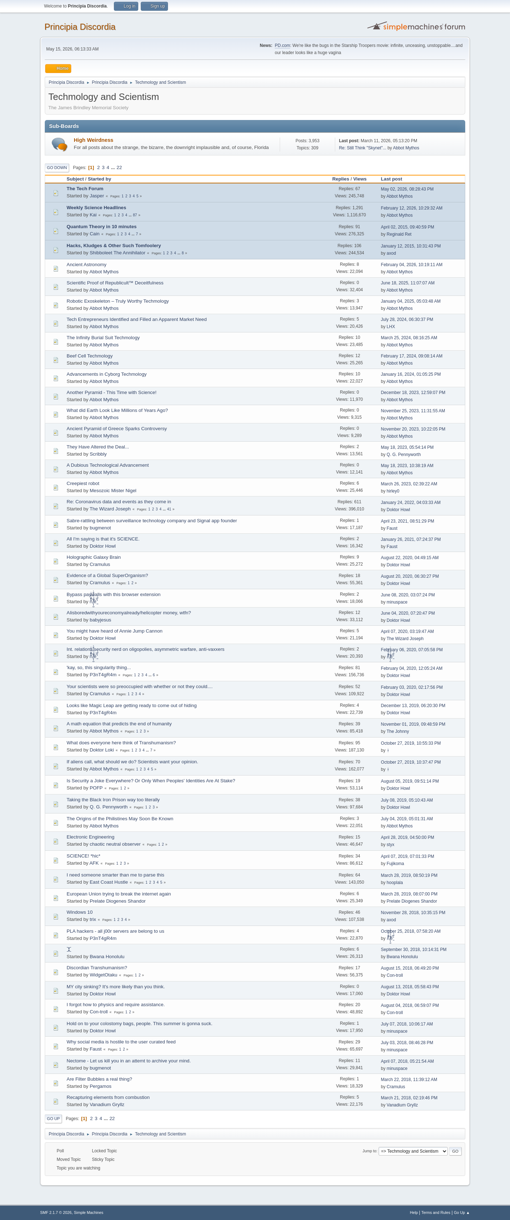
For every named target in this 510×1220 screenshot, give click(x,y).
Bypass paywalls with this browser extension (113, 594)
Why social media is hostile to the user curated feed (121, 1041)
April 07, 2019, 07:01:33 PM (407, 856)
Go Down (57, 167)
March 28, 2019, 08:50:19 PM (409, 875)
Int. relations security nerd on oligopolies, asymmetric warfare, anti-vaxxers (146, 649)
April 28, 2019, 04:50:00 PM (407, 837)
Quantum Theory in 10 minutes (102, 226)
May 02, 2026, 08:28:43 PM (407, 189)
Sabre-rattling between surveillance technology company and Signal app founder (152, 520)
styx (390, 844)
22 (119, 167)
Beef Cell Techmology (90, 356)
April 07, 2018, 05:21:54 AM (407, 1061)
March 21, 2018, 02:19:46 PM (409, 1097)
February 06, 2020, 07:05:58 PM (412, 649)
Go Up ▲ (462, 1212)
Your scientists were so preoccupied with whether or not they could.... (140, 686)
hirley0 (393, 491)
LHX (391, 326)
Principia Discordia (80, 27)
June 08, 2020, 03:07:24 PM (408, 594)
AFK (94, 863)
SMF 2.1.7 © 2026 (56, 1212)
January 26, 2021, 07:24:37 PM (411, 539)
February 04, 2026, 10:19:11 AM (412, 264)
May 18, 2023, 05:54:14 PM (407, 447)
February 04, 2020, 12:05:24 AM (412, 668)
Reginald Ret (399, 234)
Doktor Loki (102, 750)
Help (414, 1212)
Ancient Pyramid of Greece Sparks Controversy (117, 428)
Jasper (97, 195)
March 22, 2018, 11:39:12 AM (409, 1079)
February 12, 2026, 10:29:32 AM (412, 208)
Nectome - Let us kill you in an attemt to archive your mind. (129, 1060)
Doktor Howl (398, 509)
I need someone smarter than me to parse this (115, 875)
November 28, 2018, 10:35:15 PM (413, 912)
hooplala (395, 882)
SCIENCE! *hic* (83, 856)
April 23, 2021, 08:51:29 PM (407, 521)
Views (360, 179)
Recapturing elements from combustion (108, 1097)
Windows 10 (80, 912)
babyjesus (100, 620)
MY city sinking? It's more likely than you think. (116, 986)
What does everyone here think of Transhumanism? (121, 742)
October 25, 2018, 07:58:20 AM (411, 931)
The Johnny (397, 731)
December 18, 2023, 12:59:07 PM (413, 392)
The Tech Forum (85, 188)
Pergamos (100, 1086)
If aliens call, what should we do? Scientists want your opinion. (132, 761)
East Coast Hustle (109, 882)
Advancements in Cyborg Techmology (107, 374)
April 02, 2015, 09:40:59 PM (407, 227)
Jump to (369, 1151)
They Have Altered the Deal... (98, 447)
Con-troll (395, 975)
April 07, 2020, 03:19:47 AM (407, 631)
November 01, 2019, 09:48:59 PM (413, 724)
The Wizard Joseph (110, 508)
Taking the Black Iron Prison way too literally (113, 799)
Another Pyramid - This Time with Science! (112, 392)
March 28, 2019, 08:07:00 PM (409, 894)
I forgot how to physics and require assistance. (116, 1004)
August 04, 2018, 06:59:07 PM (410, 1005)
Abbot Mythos (406, 147)
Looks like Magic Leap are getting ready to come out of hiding (132, 705)
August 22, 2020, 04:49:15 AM (410, 557)
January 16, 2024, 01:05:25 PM (411, 374)
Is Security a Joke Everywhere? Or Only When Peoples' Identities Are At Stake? (151, 780)
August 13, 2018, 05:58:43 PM (410, 986)
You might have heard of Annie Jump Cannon (115, 631)
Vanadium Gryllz (107, 1104)
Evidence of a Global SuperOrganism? (107, 575)
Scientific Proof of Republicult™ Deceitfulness (115, 282)
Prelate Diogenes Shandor (117, 901)
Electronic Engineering (90, 837)
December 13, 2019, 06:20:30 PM (413, 705)
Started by (99, 179)
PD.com (282, 45)
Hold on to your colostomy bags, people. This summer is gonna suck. (139, 1023)
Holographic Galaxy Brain (94, 557)
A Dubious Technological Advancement (108, 465)
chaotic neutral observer (115, 844)
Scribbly (98, 454)
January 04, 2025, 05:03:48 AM (411, 301)
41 (169, 509)
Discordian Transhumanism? (97, 967)
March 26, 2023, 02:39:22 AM (409, 483)
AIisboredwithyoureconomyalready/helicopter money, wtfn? (129, 612)
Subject (75, 179)
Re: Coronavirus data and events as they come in (119, 501)
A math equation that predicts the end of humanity (119, 723)
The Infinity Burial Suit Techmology (103, 337)
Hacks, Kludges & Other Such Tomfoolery (114, 245)
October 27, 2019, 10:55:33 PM (411, 743)
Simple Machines (88, 1212)
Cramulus (100, 564)
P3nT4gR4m (103, 674)
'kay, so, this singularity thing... (99, 667)
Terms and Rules (436, 1212)
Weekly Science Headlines (96, 207)
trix (93, 919)
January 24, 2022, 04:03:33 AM (411, 502)
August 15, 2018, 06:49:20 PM (410, 968)
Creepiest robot (83, 483)
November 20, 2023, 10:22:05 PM (413, 429)
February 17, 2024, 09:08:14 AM (412, 356)
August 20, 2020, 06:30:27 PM (410, 576)
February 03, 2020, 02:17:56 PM (412, 687)
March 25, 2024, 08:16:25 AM (409, 337)
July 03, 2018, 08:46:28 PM (407, 1042)
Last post (395, 179)
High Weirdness (94, 140)
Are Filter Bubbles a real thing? (99, 1079)
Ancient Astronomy (86, 264)
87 (135, 215)
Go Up (53, 1118)
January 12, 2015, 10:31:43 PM (411, 246)
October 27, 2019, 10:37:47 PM (411, 762)
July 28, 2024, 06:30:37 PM (407, 319)
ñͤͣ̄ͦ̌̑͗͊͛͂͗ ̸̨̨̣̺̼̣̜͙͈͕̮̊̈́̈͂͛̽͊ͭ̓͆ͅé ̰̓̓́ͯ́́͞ (93, 601)
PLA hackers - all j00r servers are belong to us (115, 931)
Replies (340, 179)
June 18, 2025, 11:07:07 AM (408, 282)
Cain (94, 233)
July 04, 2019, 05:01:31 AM (407, 818)
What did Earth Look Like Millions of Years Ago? (117, 410)
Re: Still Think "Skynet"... (362, 147)
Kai (93, 214)
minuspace (397, 602)
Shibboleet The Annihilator (117, 252)
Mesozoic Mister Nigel (113, 490)
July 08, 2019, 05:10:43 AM (407, 800)
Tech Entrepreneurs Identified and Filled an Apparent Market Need (137, 319)
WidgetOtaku (103, 975)
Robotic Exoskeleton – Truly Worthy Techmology (118, 301)
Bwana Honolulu (107, 956)
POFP (96, 788)
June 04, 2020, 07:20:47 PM (408, 613)
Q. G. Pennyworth (404, 454)
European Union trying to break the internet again (119, 894)
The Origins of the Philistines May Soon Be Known (120, 818)
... (113, 167)
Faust (392, 528)
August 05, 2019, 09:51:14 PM (410, 781)
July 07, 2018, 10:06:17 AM (407, 1024)
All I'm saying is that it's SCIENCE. (103, 539)
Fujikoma (395, 863)
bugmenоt (100, 527)
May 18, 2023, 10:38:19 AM (407, 465)
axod (391, 253)
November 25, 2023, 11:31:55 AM (413, 410)
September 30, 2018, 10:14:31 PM (414, 949)
